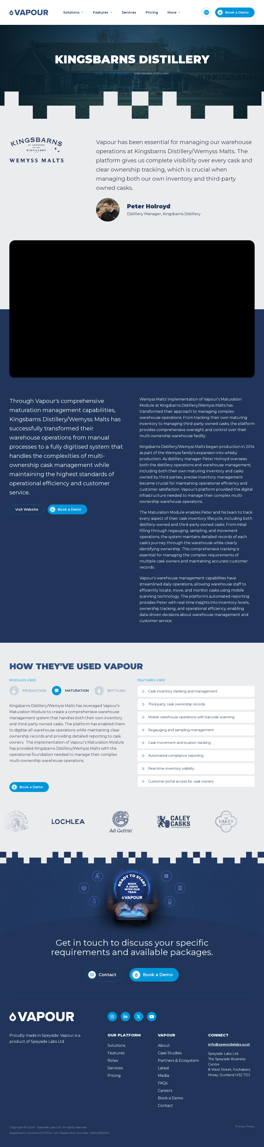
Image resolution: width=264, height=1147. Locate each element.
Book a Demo (170, 1098)
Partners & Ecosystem (178, 1060)
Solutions (71, 12)
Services (129, 12)
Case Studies (119, 73)
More (171, 12)
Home (99, 73)
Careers (165, 1090)
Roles (113, 1060)
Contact (165, 1105)
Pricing (152, 12)
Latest (163, 1068)
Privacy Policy (245, 1126)
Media (163, 1075)
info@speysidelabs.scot (229, 1044)
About (164, 1045)
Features (100, 12)
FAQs (162, 1083)
